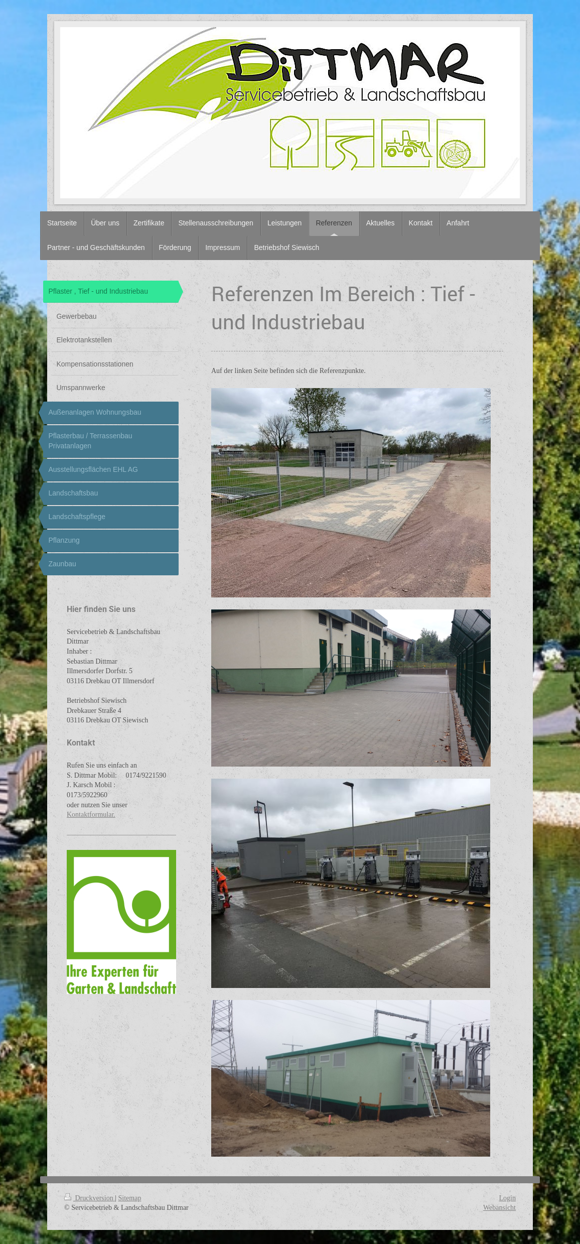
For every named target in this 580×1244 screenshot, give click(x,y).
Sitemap (129, 1198)
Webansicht (499, 1207)
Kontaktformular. (91, 814)
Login (507, 1198)
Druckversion (89, 1198)
